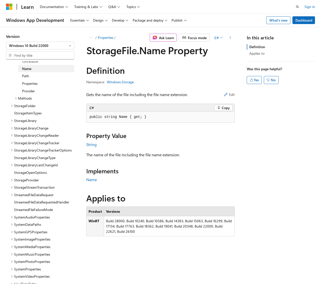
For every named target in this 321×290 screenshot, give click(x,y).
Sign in (309, 6)
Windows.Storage (120, 82)
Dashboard (303, 20)
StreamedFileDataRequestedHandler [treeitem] (41, 202)
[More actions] (230, 38)
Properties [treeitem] (30, 83)
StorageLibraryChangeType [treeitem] (34, 157)
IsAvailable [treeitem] (30, 61)
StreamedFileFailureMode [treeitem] (33, 209)
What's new (278, 20)
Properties (105, 37)
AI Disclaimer (16, 274)
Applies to (257, 53)
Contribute (90, 274)
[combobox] (40, 46)
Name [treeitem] (26, 68)
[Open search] (297, 6)
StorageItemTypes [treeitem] (28, 113)
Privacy (109, 274)
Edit (229, 94)
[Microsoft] (9, 7)
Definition (257, 46)
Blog (68, 274)
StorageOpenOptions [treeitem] (30, 172)
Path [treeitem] (25, 76)
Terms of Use (134, 274)
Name (91, 179)
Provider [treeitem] (28, 91)
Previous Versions (45, 274)
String (91, 144)
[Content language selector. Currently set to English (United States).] (29, 263)
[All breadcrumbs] (90, 38)
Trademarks (159, 274)
